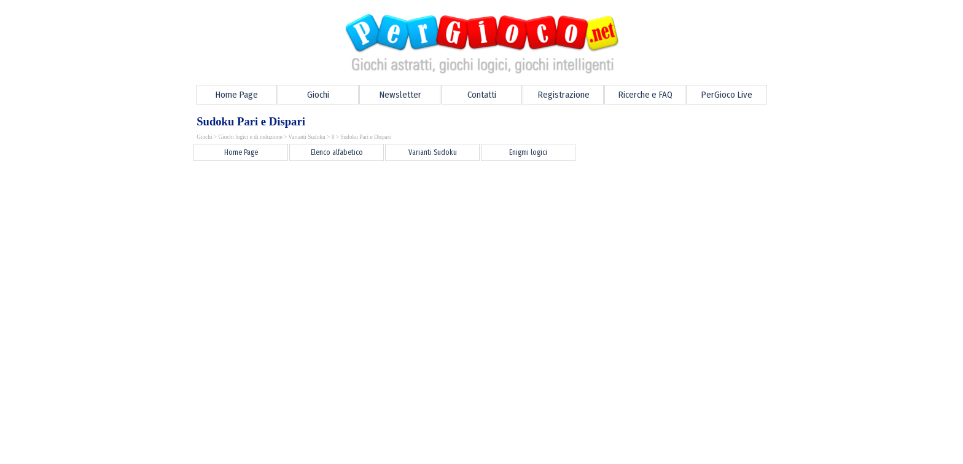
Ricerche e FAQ (645, 94)
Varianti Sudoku (306, 137)
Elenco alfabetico (337, 152)
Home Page (236, 94)
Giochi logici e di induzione (250, 137)
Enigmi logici (528, 152)
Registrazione (563, 94)
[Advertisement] (408, 190)
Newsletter (400, 94)
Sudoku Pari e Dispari (365, 137)
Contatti (481, 94)
